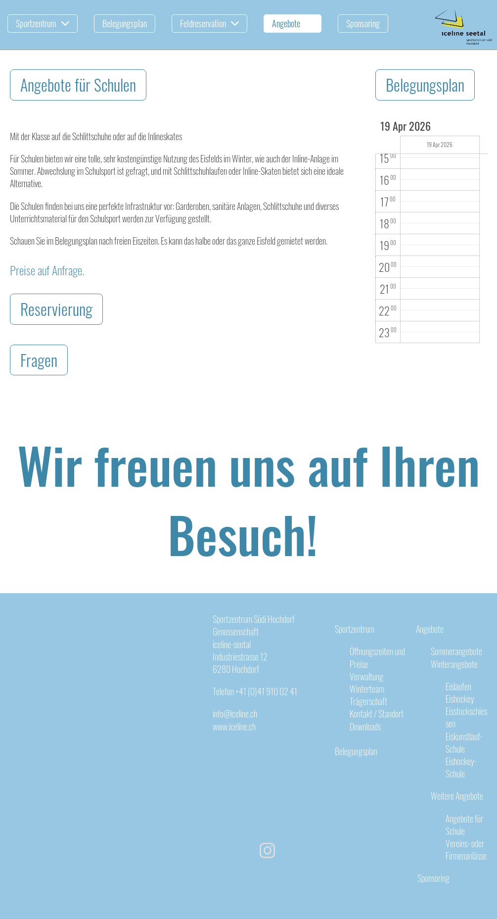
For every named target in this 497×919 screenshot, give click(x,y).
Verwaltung (366, 676)
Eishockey (460, 698)
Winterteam (367, 688)
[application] (431, 231)
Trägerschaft (368, 701)
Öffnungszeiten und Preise (377, 657)
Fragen (38, 359)
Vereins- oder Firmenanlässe (466, 849)
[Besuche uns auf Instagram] (267, 849)
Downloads (365, 726)
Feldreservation (209, 23)
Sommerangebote (456, 651)
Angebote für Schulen (78, 84)
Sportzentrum (42, 23)
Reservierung (56, 308)
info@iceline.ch (235, 713)
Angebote (292, 23)
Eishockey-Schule (461, 767)
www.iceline (230, 726)
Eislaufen (458, 686)
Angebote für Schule (464, 824)
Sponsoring (363, 23)
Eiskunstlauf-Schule (464, 742)
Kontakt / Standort (377, 713)
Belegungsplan (124, 23)
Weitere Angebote (457, 795)
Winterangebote (454, 664)
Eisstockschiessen (466, 717)
